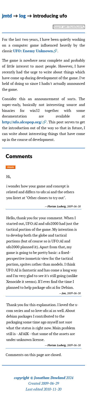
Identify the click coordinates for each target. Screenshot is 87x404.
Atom (10, 167)
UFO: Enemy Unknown (33, 51)
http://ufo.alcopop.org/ (22, 122)
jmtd (7, 15)
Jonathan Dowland (49, 377)
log (22, 15)
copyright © (23, 377)
